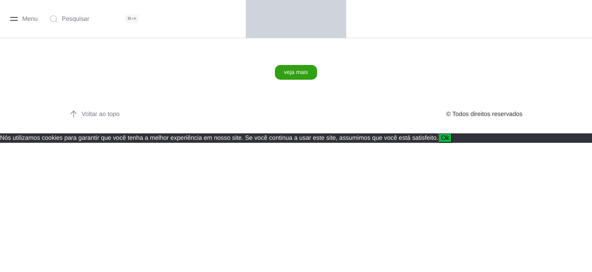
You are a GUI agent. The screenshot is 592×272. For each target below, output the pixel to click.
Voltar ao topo (94, 114)
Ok (445, 137)
